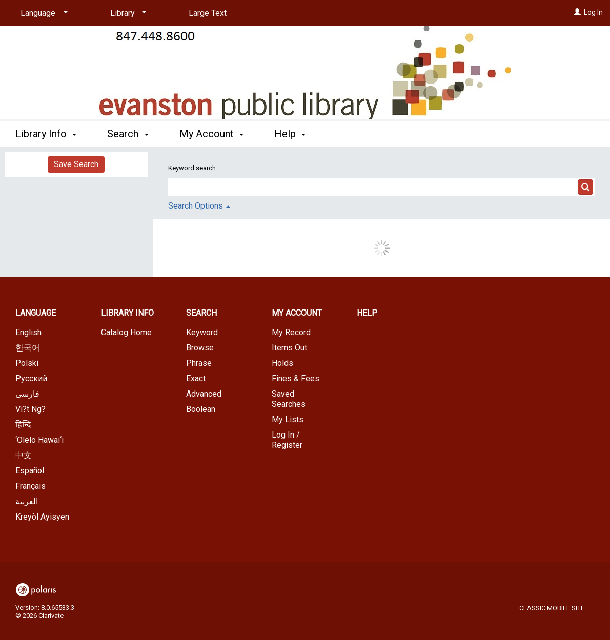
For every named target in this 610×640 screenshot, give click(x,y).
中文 (23, 455)
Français (30, 486)
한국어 (27, 348)
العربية (26, 501)
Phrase (199, 363)
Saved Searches (289, 399)
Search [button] (127, 134)
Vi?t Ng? (30, 409)
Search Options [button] (199, 206)
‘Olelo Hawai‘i (39, 440)
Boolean (200, 409)
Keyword (202, 332)
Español (29, 471)
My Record (291, 332)
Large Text (208, 13)
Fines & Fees (295, 378)
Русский (31, 378)
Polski (26, 363)
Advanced (203, 394)
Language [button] (35, 313)
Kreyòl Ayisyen (42, 517)
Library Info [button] (45, 134)
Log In (593, 12)
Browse (200, 348)
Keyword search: (193, 168)
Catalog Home (126, 332)
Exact (196, 378)
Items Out (289, 348)
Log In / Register (287, 440)
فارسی (27, 394)
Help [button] (290, 134)
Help (367, 313)
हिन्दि (23, 424)
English (28, 332)
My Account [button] (211, 134)
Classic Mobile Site (551, 608)
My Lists (287, 419)
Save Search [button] (76, 164)
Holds (282, 363)
